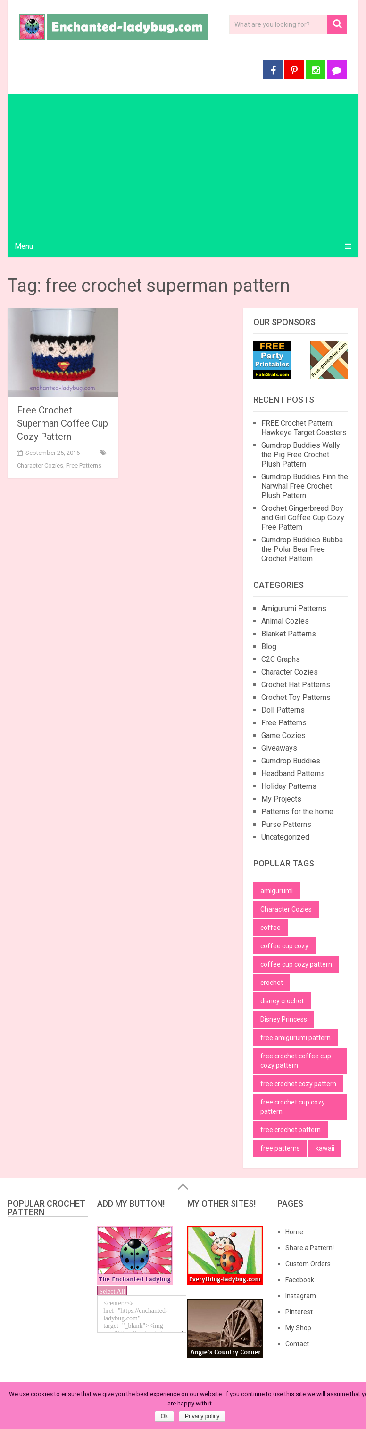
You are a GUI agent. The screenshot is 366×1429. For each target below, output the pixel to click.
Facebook (299, 1280)
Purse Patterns (286, 824)
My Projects (281, 798)
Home (294, 1232)
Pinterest (299, 1312)
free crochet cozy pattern (298, 1084)
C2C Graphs (280, 659)
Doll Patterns (283, 710)
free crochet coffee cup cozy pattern (295, 1060)
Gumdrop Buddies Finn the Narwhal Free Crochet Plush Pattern (304, 486)
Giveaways (279, 748)
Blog (268, 646)
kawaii (325, 1148)
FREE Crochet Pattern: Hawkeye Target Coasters (304, 428)
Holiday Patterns (288, 786)
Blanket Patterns (288, 633)
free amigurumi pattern (295, 1037)
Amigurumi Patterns (293, 608)
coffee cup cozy (284, 946)
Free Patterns (83, 465)
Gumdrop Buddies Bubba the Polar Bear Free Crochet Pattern (302, 549)
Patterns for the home (297, 811)
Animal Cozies (285, 621)
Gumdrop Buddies (290, 760)
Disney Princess (283, 1019)
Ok (164, 1416)
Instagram (300, 1296)
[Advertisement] (183, 164)
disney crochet (282, 1001)
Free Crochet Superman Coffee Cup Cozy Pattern (62, 423)
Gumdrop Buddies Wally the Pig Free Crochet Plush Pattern (300, 454)
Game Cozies (283, 735)
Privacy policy (202, 1416)
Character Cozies (40, 465)
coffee (270, 927)
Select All (112, 1291)
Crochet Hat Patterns (295, 684)
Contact (297, 1344)
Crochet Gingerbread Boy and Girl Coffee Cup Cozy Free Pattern (302, 518)
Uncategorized (285, 837)
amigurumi (276, 891)
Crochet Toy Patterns (296, 697)
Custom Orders (308, 1264)
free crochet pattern (290, 1130)
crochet (271, 982)
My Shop (298, 1328)
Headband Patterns (293, 773)
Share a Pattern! (309, 1248)
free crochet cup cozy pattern (292, 1106)
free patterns (280, 1148)
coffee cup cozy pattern (296, 964)
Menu (24, 246)
